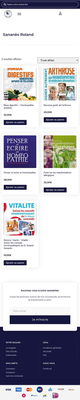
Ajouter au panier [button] (15, 122)
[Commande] (58, 60)
